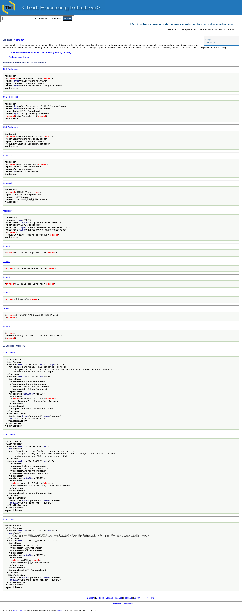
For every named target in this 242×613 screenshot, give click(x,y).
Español (109, 598)
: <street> (18, 39)
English (90, 598)
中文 (153, 598)
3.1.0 (20, 610)
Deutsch (100, 598)
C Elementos (210, 42)
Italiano (118, 598)
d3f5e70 (60, 610)
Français (128, 598)
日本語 (137, 598)
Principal (208, 40)
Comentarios (128, 604)
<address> (8, 155)
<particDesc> (9, 352)
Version (15, 610)
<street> (6, 246)
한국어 (145, 598)
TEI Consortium (115, 604)
